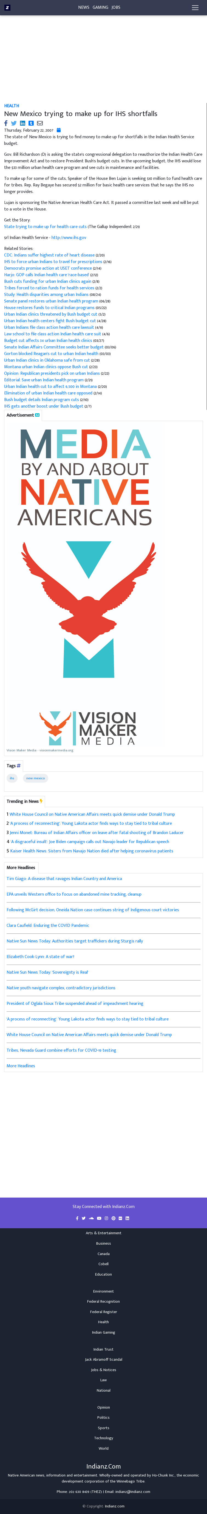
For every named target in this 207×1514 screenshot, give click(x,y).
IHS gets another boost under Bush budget (44, 406)
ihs (12, 778)
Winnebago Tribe (130, 1481)
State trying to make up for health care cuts (46, 226)
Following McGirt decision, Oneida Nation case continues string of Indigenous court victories (93, 910)
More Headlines (21, 1066)
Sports (103, 1428)
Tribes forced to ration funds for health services (49, 288)
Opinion (103, 1407)
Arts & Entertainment (103, 1233)
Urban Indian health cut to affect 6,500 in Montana (51, 386)
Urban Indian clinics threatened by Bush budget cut (51, 314)
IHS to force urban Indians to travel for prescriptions (53, 262)
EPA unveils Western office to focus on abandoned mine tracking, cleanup (74, 894)
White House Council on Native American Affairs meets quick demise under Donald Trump (92, 814)
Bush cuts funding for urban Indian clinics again (48, 281)
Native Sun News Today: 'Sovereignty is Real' (47, 972)
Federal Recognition (103, 1301)
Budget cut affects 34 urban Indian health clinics (48, 340)
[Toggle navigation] (195, 9)
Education (103, 1274)
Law (103, 1380)
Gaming (100, 8)
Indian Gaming (103, 1332)
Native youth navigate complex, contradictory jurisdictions (61, 988)
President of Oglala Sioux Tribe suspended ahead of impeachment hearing (75, 1003)
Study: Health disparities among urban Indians (46, 294)
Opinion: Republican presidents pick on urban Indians (52, 373)
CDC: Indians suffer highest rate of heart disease (50, 255)
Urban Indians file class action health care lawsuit (49, 327)
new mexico (35, 778)
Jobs (116, 8)
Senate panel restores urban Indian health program (51, 301)
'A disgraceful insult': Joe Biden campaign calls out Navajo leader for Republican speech (90, 842)
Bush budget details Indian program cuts (42, 399)
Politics (103, 1417)
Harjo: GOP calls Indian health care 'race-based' (47, 275)
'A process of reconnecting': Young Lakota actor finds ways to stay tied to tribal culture (91, 823)
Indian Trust (103, 1349)
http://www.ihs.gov (69, 237)
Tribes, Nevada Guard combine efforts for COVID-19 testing (61, 1050)
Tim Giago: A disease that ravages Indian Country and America (64, 879)
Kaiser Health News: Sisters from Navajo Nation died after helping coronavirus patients (91, 851)
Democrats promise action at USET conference (48, 268)
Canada (104, 1254)
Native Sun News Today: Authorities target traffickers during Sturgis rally (75, 941)
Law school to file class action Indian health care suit (53, 334)
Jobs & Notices (103, 1370)
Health (11, 106)
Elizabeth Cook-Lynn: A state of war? (40, 957)
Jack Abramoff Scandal (103, 1359)
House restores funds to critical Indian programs (49, 308)
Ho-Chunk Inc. (163, 1475)
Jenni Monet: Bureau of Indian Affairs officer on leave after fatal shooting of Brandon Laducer (97, 833)
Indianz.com (114, 1506)
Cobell (103, 1264)
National (103, 1390)
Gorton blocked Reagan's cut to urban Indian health (51, 353)
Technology (103, 1438)
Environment (103, 1291)
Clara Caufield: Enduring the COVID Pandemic (48, 925)
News (83, 8)
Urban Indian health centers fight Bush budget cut (50, 321)
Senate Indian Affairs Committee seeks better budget (54, 347)
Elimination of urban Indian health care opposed (48, 393)
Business (103, 1243)
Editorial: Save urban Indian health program (44, 380)
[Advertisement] (103, 62)
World (104, 1448)
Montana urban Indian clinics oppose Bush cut (46, 367)
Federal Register (103, 1312)
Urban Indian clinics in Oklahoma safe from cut (47, 360)
